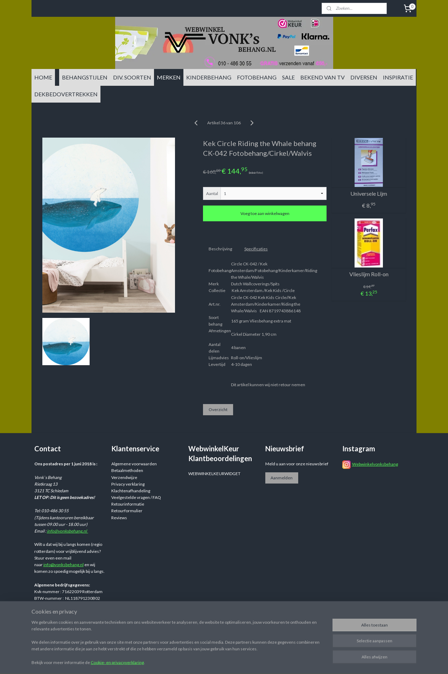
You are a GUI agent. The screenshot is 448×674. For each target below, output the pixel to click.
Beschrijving (220, 248)
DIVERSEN (363, 77)
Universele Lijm (368, 193)
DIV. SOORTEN (132, 77)
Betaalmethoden (127, 470)
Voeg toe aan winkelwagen (264, 213)
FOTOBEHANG (256, 77)
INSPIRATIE (398, 77)
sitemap (265, 623)
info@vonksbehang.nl (67, 531)
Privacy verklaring (128, 484)
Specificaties (256, 248)
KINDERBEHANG (208, 77)
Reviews (119, 517)
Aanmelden (282, 477)
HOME (43, 77)
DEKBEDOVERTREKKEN (66, 94)
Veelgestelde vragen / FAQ (136, 497)
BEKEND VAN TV (322, 77)
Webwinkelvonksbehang (375, 464)
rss (278, 623)
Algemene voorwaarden (134, 463)
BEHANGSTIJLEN (84, 77)
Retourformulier (126, 510)
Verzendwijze (124, 477)
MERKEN (169, 77)
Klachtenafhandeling (130, 490)
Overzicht (218, 409)
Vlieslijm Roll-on (368, 274)
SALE (288, 77)
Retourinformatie (127, 504)
